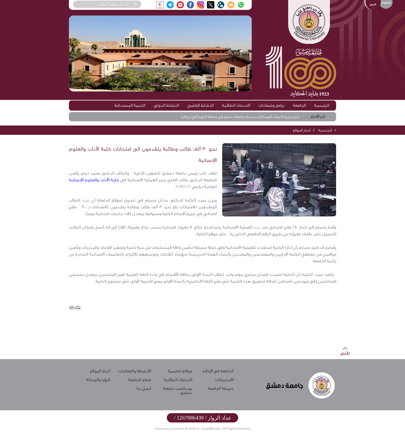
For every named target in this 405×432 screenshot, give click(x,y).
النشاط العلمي (200, 105)
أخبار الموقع (301, 130)
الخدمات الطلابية (236, 105)
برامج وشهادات (271, 105)
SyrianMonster (210, 428)
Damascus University (169, 428)
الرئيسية (321, 105)
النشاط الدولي (166, 105)
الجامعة (299, 105)
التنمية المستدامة (129, 105)
